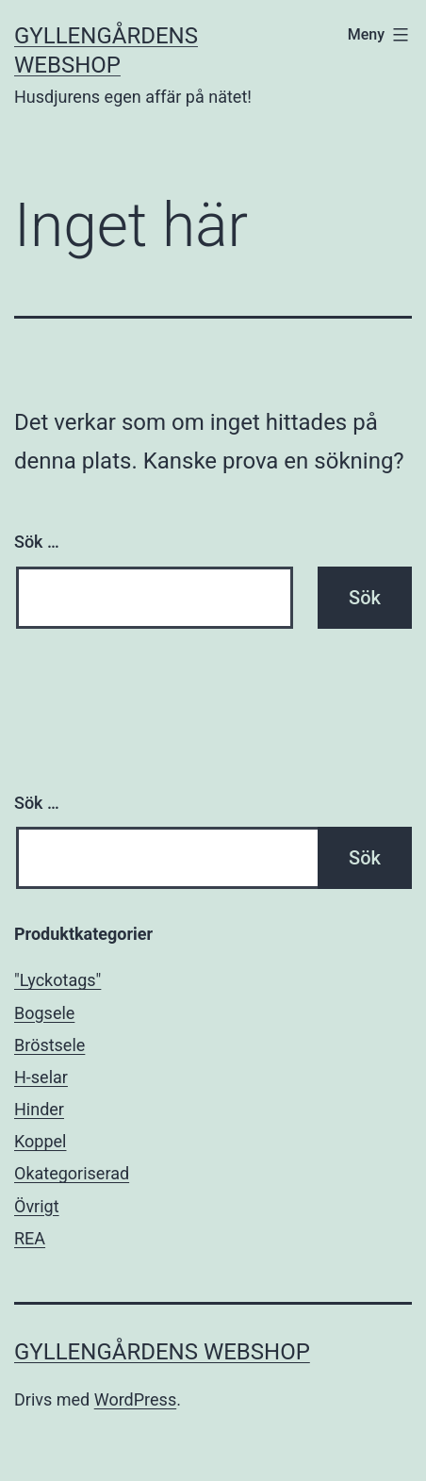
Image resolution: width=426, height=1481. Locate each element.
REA (29, 1238)
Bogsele (44, 1013)
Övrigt (36, 1206)
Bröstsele (49, 1045)
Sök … (36, 541)
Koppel (40, 1141)
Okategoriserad (71, 1173)
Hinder (39, 1109)
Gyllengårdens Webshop (162, 1352)
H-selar (41, 1077)
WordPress (135, 1399)
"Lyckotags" (57, 980)
